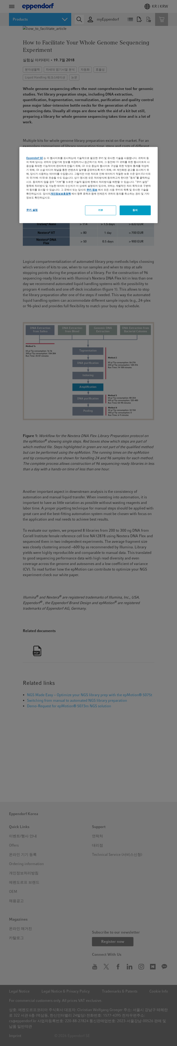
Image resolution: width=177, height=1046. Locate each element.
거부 (100, 210)
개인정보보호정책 (60, 193)
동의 (135, 210)
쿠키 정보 (91, 189)
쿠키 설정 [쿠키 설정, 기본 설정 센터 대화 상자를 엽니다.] (32, 209)
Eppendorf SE (34, 158)
